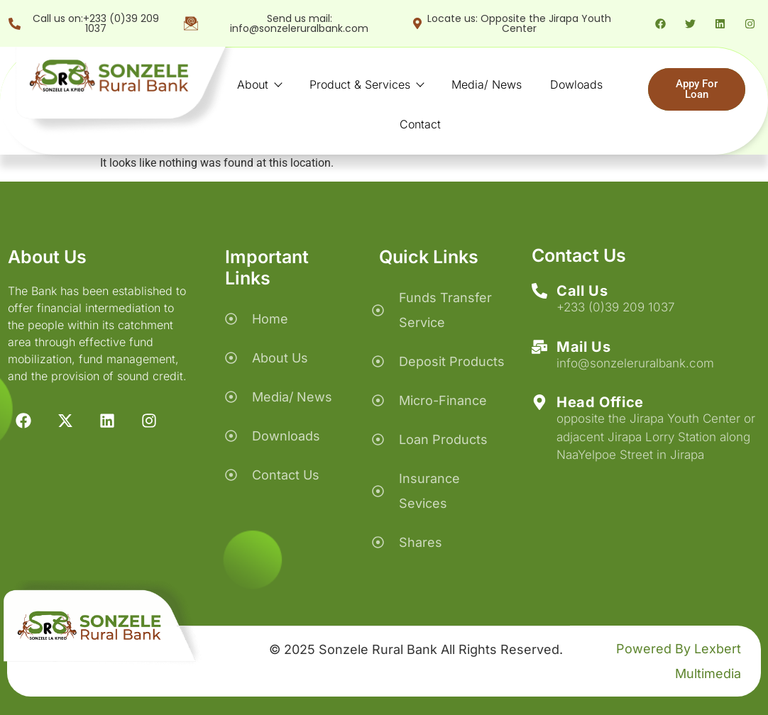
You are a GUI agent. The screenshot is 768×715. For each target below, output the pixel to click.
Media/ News (486, 84)
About (259, 84)
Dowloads (576, 84)
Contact (420, 124)
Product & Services (366, 84)
